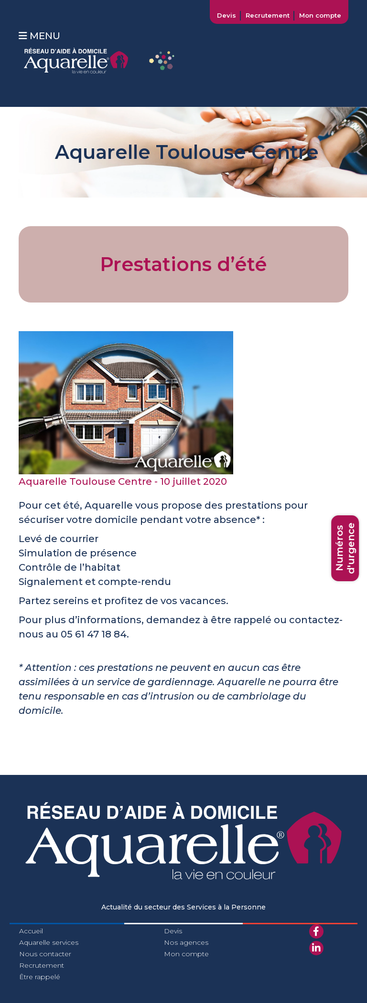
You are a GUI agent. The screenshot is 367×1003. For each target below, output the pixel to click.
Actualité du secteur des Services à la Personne (183, 907)
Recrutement (268, 15)
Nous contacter (45, 954)
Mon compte (320, 15)
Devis (226, 15)
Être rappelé (39, 976)
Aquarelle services (48, 942)
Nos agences (186, 942)
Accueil (31, 931)
